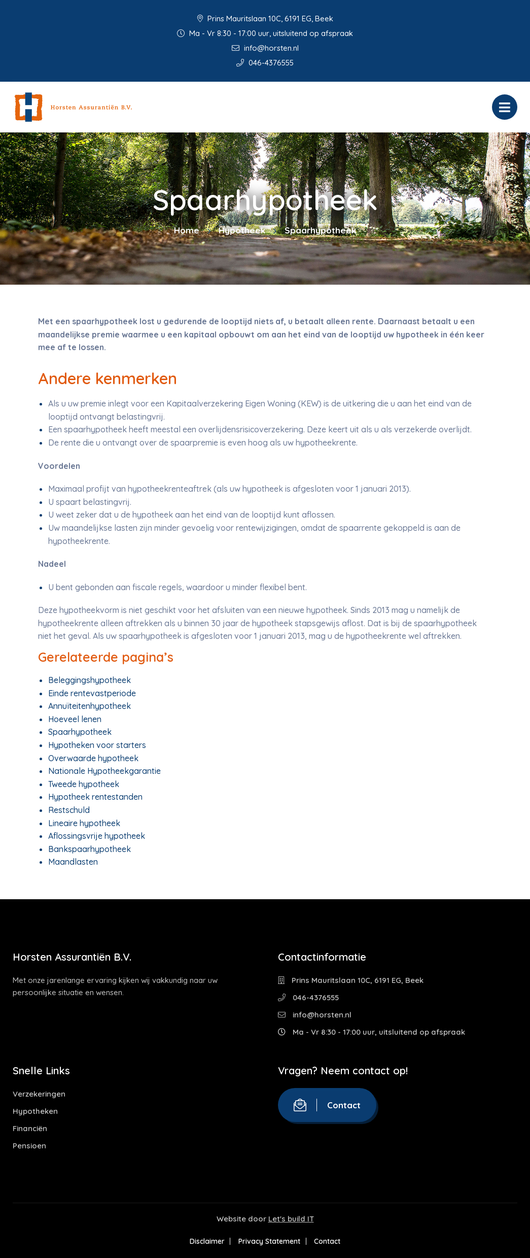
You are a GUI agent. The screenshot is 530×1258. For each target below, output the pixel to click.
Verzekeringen (39, 1094)
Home (186, 230)
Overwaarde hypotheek (93, 758)
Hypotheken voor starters (97, 745)
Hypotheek (242, 230)
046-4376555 (265, 62)
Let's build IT (291, 1218)
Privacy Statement (269, 1241)
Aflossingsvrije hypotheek (96, 836)
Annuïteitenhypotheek (89, 706)
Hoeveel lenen (74, 719)
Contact (327, 1105)
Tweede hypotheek (83, 784)
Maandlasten (73, 862)
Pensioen (29, 1145)
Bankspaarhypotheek (89, 849)
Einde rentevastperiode (92, 693)
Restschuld (69, 810)
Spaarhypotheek (80, 732)
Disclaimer (203, 1241)
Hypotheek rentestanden (95, 797)
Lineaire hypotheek (84, 823)
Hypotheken (35, 1111)
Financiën (30, 1128)
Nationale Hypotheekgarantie (104, 771)
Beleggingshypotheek (89, 680)
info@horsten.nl (265, 48)
